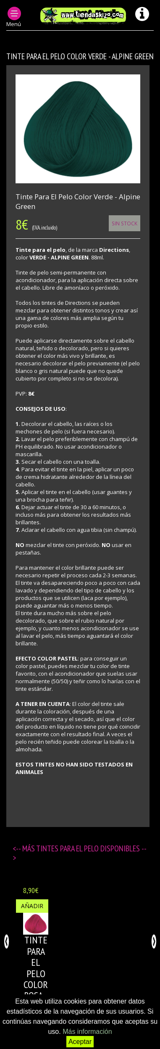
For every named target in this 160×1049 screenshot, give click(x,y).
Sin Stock (124, 223)
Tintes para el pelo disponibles (89, 848)
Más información (87, 1031)
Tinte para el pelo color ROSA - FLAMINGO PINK (42, 978)
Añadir (32, 906)
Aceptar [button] (80, 1041)
